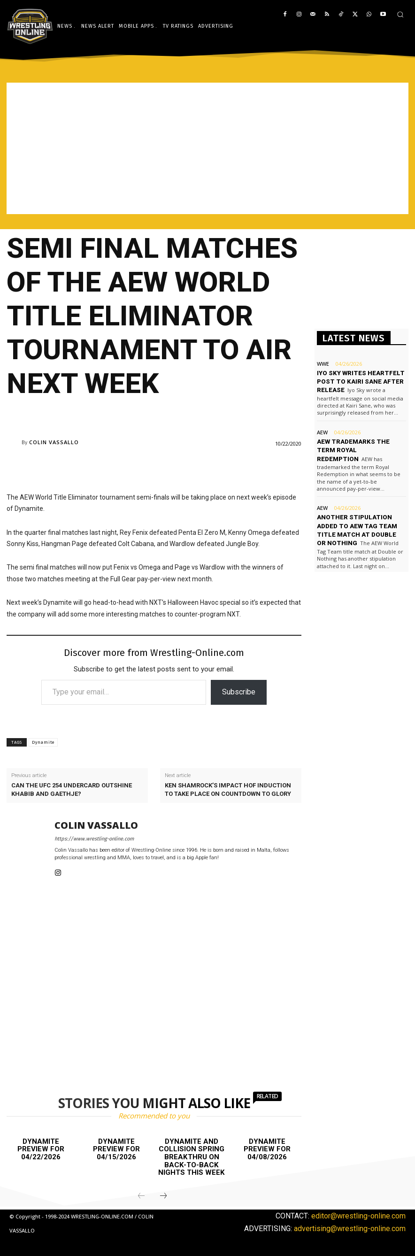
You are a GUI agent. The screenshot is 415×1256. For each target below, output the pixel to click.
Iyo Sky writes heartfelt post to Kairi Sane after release (359, 381)
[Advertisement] (207, 148)
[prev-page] (141, 1196)
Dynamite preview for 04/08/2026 (267, 1149)
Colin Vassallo (54, 442)
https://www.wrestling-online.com (94, 839)
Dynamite (43, 742)
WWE (323, 363)
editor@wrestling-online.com (358, 1215)
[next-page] (163, 1196)
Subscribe (238, 691)
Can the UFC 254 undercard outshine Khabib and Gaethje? (71, 789)
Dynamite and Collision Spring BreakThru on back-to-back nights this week (192, 1157)
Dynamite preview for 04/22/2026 (40, 1149)
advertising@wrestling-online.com (350, 1228)
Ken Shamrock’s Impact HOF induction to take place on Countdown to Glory (228, 789)
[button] (400, 14)
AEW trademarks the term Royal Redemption (352, 450)
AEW (322, 431)
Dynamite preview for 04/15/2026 (116, 1149)
